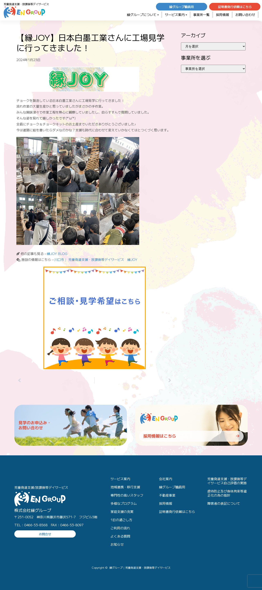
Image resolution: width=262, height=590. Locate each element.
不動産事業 (167, 495)
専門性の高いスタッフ (127, 495)
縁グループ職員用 (172, 486)
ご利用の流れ (120, 527)
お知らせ (117, 544)
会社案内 (165, 478)
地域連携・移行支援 (125, 486)
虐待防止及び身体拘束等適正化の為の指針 (227, 493)
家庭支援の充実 (122, 511)
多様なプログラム (124, 503)
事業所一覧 (201, 14)
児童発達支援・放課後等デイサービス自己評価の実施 (227, 480)
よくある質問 (120, 536)
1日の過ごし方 (121, 519)
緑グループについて (143, 14)
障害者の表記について (223, 503)
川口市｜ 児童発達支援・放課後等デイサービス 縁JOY (95, 259)
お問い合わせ (245, 14)
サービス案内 (176, 14)
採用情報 (222, 14)
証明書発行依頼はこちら (177, 511)
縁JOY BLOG (57, 253)
